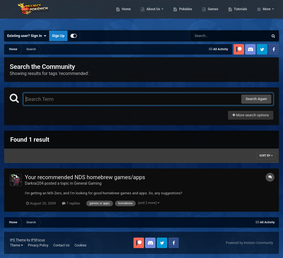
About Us (182, 14)
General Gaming (88, 183)
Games (241, 14)
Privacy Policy (38, 245)
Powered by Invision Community (249, 243)
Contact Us (61, 245)
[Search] (215, 36)
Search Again (256, 99)
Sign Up (58, 36)
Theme (16, 245)
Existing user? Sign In (26, 36)
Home (154, 14)
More (266, 14)
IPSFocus (38, 240)
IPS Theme (18, 240)
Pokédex (214, 14)
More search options (250, 115)
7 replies (71, 203)
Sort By (266, 155)
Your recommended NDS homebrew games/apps (85, 177)
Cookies (81, 245)
